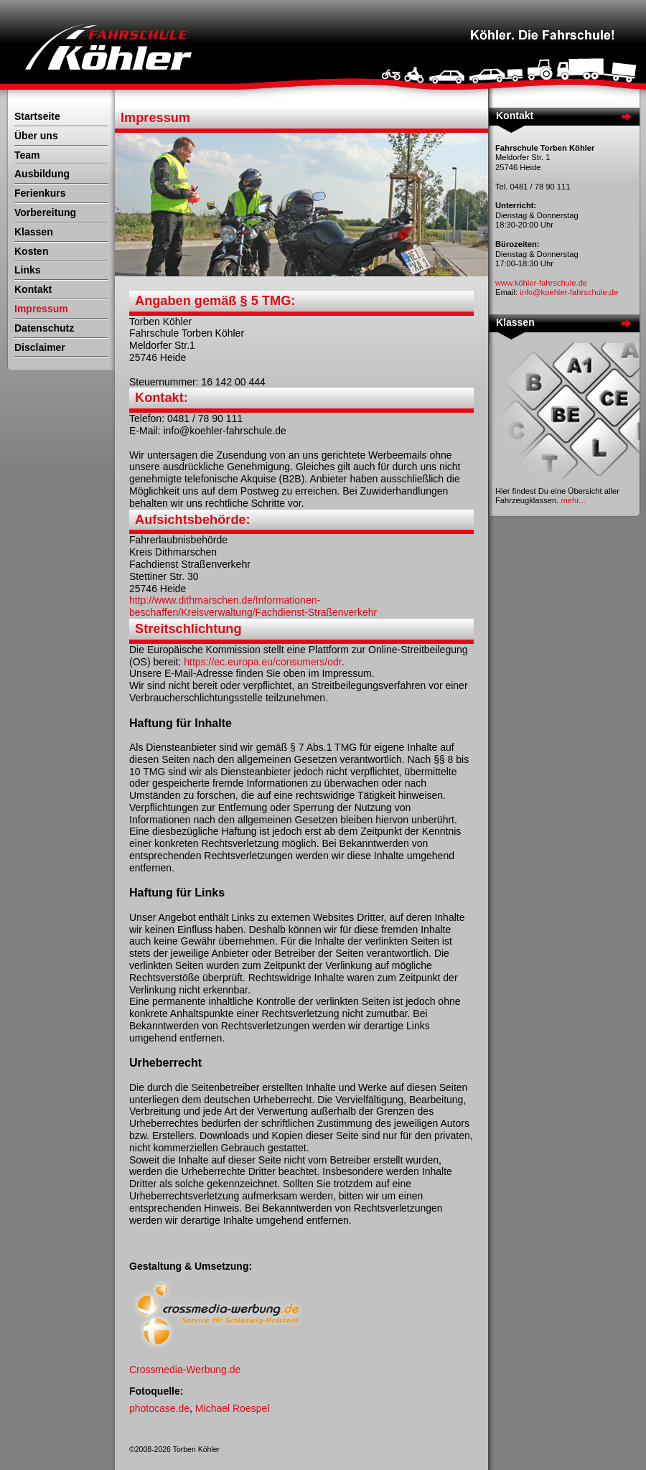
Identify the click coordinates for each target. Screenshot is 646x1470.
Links (27, 270)
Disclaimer (39, 347)
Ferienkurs (40, 193)
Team (27, 155)
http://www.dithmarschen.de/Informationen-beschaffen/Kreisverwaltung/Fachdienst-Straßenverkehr (253, 606)
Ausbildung (42, 173)
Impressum (41, 308)
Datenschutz (44, 328)
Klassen (33, 232)
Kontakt (33, 289)
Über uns (36, 135)
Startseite (37, 116)
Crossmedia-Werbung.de (184, 1369)
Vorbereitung (45, 212)
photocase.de (159, 1408)
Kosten (31, 251)
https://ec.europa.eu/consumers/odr (262, 662)
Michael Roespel (232, 1408)
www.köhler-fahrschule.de (541, 282)
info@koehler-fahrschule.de (569, 292)
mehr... (573, 500)
